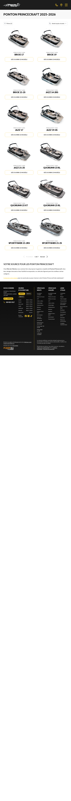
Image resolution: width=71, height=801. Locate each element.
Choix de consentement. (49, 349)
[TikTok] (31, 316)
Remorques (40, 315)
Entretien (62, 317)
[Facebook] (26, 316)
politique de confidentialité (43, 347)
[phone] (56, 4)
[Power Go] (18, 348)
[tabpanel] (25, 306)
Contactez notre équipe (10, 278)
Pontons (39, 309)
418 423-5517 (9, 302)
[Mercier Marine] (11, 5)
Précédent (28, 257)
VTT (38, 299)
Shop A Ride (15, 345)
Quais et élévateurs (39, 317)
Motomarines (40, 305)
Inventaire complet (39, 294)
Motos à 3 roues (40, 296)
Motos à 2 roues (52, 299)
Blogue (62, 296)
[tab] (21, 294)
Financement (51, 319)
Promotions (63, 312)
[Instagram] (28, 316)
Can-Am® (39, 320)
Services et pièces (62, 315)
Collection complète (39, 333)
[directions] (61, 4)
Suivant (44, 257)
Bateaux (39, 307)
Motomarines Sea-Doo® (40, 323)
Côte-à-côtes (40, 301)
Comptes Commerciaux (63, 324)
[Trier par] (58, 23)
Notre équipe (63, 299)
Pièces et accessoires (63, 320)
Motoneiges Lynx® (40, 330)
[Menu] (66, 5)
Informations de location (63, 303)
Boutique (62, 310)
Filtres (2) (8, 23)
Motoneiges (40, 303)
